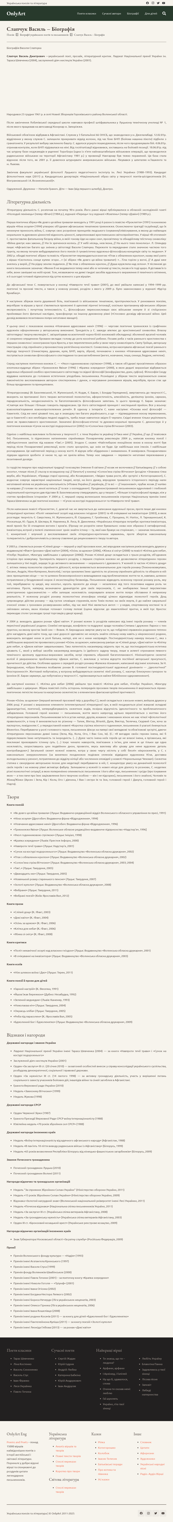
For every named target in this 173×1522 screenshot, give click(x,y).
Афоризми (147, 1453)
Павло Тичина (22, 1391)
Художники (147, 1458)
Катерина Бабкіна (69, 1375)
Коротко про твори (68, 1471)
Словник (146, 1442)
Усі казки (103, 1479)
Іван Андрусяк (67, 1386)
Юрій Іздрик (66, 1363)
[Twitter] (158, 3)
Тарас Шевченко (23, 1358)
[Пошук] (164, 13)
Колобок (103, 1453)
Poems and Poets (17, 1442)
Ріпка (101, 1442)
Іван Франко (21, 1380)
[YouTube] (163, 3)
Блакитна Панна (152, 1363)
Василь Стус (20, 1375)
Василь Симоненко (25, 1369)
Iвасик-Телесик (107, 1458)
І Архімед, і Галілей (115, 1373)
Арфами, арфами (113, 1368)
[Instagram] (153, 3)
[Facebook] (147, 3)
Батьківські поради (110, 1464)
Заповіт (146, 1384)
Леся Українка (22, 1386)
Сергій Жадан (66, 1358)
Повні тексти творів (68, 1455)
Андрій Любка (67, 1369)
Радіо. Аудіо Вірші (151, 1473)
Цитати (144, 1447)
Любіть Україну (152, 1358)
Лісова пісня (149, 1379)
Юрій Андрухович (69, 1380)
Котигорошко (107, 1447)
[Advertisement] (86, 87)
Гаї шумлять (110, 1398)
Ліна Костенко (22, 1363)
